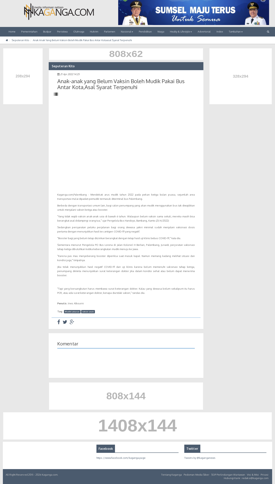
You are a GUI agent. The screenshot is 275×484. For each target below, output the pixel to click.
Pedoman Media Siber (196, 474)
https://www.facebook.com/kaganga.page (121, 457)
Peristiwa (62, 31)
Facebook (106, 449)
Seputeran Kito (20, 40)
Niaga (161, 31)
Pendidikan (145, 31)
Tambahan (236, 31)
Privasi (264, 474)
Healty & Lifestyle (181, 31)
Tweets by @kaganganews (199, 457)
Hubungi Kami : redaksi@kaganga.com (246, 478)
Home (12, 31)
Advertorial (204, 31)
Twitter (192, 449)
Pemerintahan (29, 31)
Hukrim (94, 31)
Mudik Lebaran (72, 311)
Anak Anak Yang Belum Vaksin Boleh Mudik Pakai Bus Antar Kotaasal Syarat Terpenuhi (82, 40)
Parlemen (109, 31)
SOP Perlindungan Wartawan (228, 474)
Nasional (127, 31)
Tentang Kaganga (171, 474)
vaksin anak (88, 311)
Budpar (47, 31)
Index (220, 31)
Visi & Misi (253, 474)
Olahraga (78, 31)
